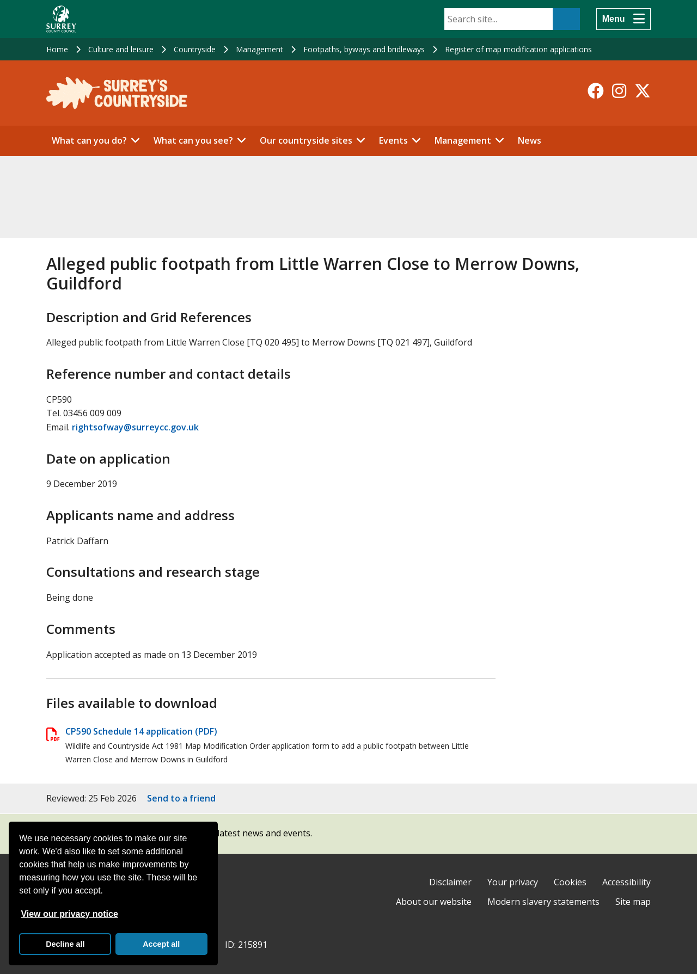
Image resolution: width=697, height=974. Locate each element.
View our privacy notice (69, 913)
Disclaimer (450, 882)
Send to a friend (181, 798)
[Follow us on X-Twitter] (642, 91)
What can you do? (89, 140)
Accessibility (626, 882)
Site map (633, 902)
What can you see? (193, 140)
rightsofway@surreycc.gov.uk (135, 427)
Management (259, 49)
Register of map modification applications (518, 49)
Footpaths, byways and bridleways (364, 49)
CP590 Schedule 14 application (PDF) (141, 731)
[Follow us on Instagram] (619, 91)
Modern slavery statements (543, 902)
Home (57, 49)
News (529, 140)
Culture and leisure (121, 49)
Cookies (570, 882)
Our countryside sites (306, 140)
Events (393, 140)
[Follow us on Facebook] (596, 91)
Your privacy (512, 882)
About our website (434, 902)
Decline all (65, 944)
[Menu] (623, 19)
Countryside (195, 49)
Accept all (161, 944)
